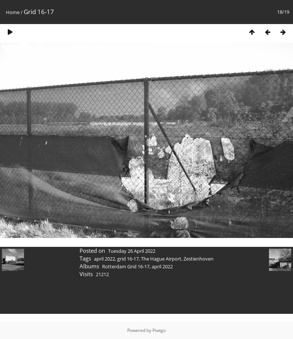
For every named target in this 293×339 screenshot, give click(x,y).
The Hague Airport (161, 258)
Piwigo (159, 330)
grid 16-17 (128, 258)
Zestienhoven (198, 258)
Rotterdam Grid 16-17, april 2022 (137, 266)
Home (13, 12)
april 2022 (104, 258)
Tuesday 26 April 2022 (131, 251)
